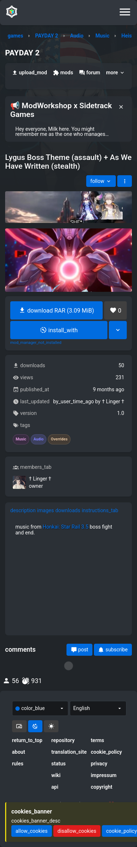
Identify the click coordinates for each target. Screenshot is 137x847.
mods (63, 73)
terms (97, 740)
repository (63, 740)
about (18, 752)
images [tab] (45, 510)
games (15, 36)
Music (102, 36)
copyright (101, 787)
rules (17, 763)
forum (89, 73)
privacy (99, 763)
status (59, 763)
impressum (104, 775)
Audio (77, 36)
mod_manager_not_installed (35, 343)
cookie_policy (106, 752)
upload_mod (29, 73)
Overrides (59, 439)
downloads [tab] (67, 510)
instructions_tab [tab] (100, 510)
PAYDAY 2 (46, 36)
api (55, 787)
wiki (56, 775)
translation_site (69, 752)
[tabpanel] (68, 530)
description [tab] (23, 510)
